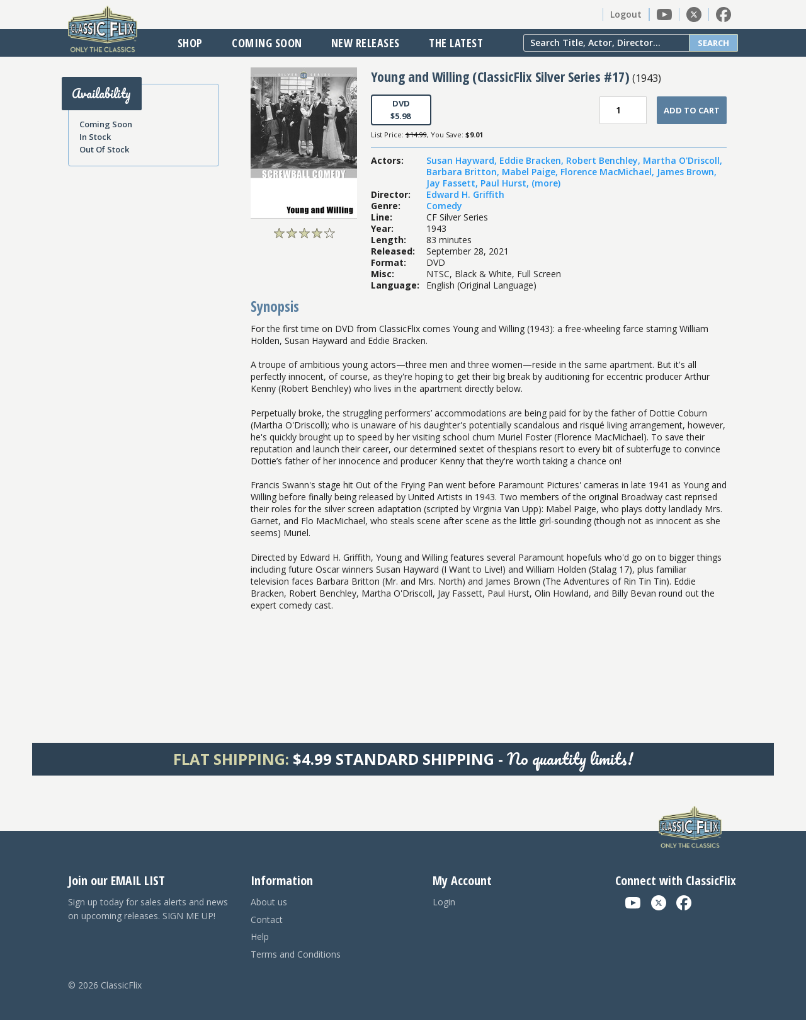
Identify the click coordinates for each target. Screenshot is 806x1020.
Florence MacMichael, (608, 172)
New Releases (365, 42)
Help (260, 937)
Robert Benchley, (604, 160)
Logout (626, 14)
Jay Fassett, (453, 183)
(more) (545, 183)
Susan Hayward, (462, 160)
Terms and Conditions (296, 954)
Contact (267, 919)
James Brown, (687, 172)
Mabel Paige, (531, 172)
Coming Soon (267, 42)
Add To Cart (692, 110)
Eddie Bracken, (532, 160)
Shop (190, 42)
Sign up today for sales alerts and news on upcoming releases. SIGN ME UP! (148, 909)
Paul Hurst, (505, 183)
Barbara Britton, (464, 172)
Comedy (444, 206)
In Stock (95, 136)
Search (713, 43)
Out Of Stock (104, 149)
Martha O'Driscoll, (682, 160)
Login (444, 902)
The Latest (456, 42)
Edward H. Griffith (465, 194)
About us (269, 902)
